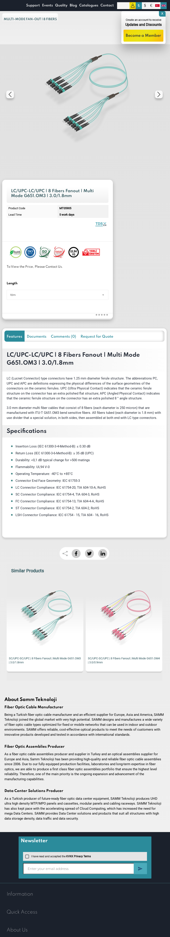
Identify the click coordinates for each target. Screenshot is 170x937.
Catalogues (88, 5)
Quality (61, 5)
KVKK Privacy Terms (78, 856)
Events (47, 5)
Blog (73, 5)
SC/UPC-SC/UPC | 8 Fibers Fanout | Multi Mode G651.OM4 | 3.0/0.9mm (124, 660)
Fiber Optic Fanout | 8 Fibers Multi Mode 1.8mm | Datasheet (100, 224)
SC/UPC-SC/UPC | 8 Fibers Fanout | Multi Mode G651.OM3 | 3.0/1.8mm (45, 660)
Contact (107, 5)
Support (33, 5)
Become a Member (143, 36)
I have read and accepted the (58, 856)
